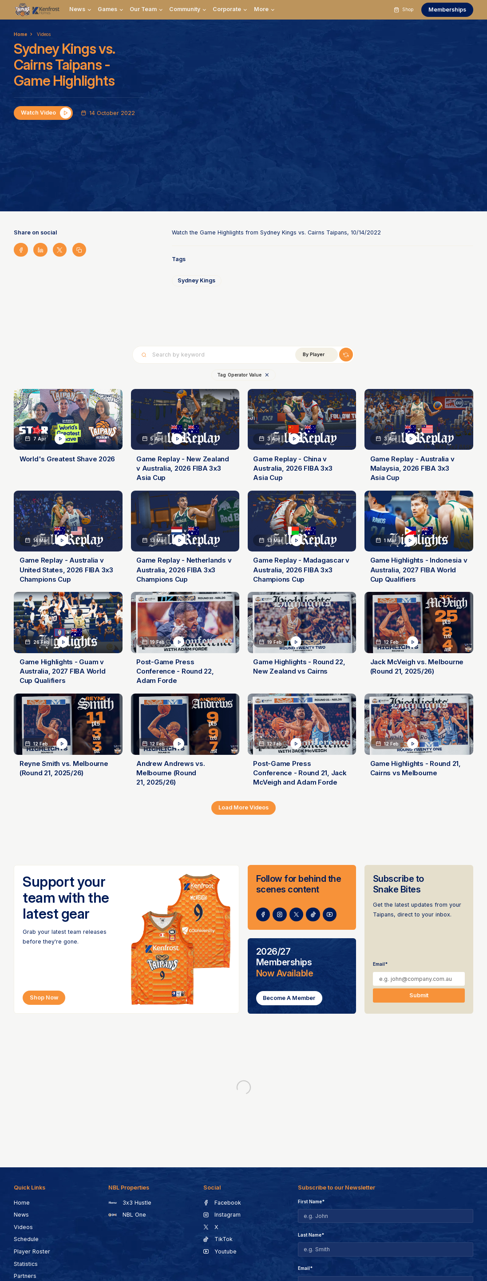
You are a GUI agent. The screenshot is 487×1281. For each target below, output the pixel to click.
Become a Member (289, 998)
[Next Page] (243, 808)
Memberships (447, 9)
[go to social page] (263, 914)
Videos (44, 34)
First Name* (311, 1201)
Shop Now (44, 997)
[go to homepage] (37, 9)
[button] (80, 9)
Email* (380, 964)
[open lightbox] (43, 113)
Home (20, 34)
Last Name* (311, 1234)
